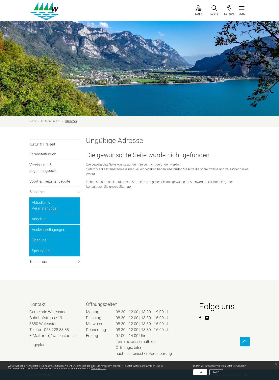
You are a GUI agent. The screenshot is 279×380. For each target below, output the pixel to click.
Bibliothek (39, 193)
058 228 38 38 (56, 329)
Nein (216, 372)
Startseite (138, 182)
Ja (200, 372)
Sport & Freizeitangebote (49, 181)
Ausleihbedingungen (48, 229)
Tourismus (38, 261)
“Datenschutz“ (98, 368)
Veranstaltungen (42, 154)
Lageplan (41, 344)
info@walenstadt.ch (59, 335)
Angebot (39, 219)
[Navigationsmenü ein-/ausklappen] (242, 10)
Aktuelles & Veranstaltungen (45, 205)
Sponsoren (41, 251)
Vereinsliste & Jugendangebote (43, 168)
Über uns (39, 240)
